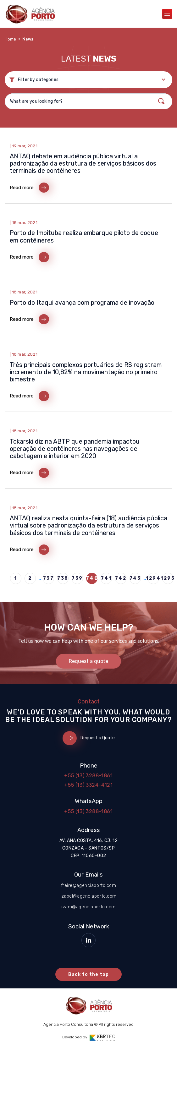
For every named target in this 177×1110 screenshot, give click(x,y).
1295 (168, 578)
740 (91, 578)
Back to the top (88, 974)
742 (120, 578)
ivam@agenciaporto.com (88, 907)
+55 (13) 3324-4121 (88, 785)
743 (135, 578)
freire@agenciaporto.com (88, 885)
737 (48, 578)
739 (77, 578)
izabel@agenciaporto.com (88, 896)
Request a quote (88, 661)
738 (63, 578)
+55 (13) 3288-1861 (88, 776)
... (39, 578)
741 (106, 578)
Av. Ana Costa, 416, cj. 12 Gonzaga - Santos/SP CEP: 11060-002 (88, 848)
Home (10, 39)
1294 (153, 578)
